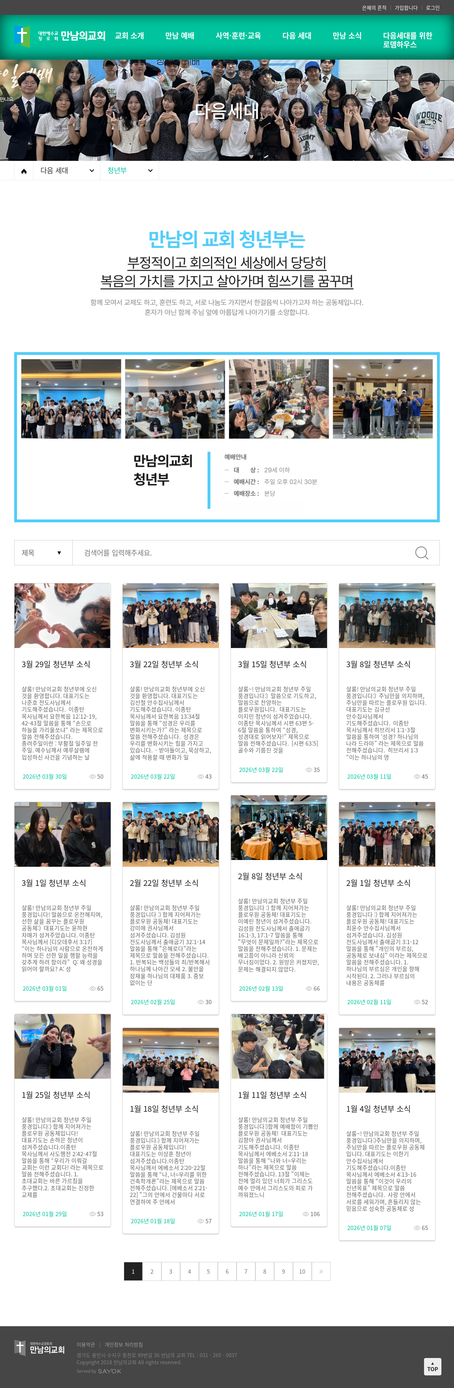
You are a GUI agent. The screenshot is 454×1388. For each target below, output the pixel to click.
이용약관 (86, 1344)
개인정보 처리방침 (124, 1344)
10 (302, 1271)
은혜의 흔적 (374, 7)
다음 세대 (54, 170)
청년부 (117, 170)
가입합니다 (406, 7)
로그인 (433, 7)
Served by (99, 1371)
